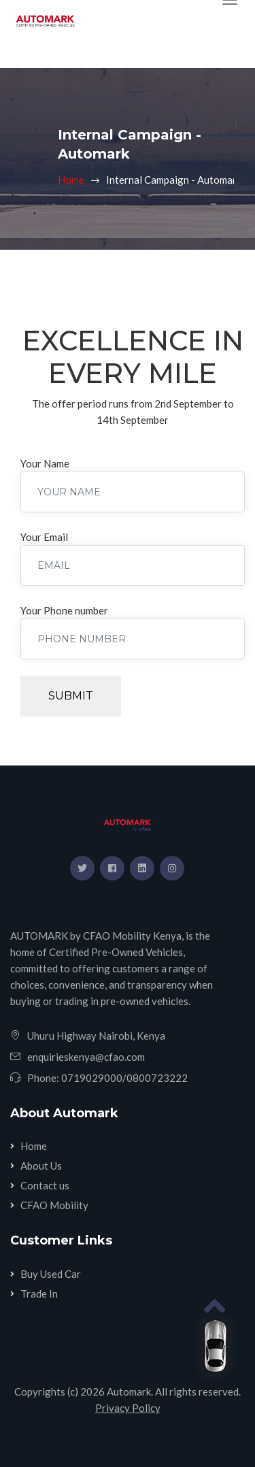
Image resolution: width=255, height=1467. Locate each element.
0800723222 (157, 1078)
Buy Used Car (50, 1274)
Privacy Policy (127, 1408)
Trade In (39, 1293)
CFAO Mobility (54, 1205)
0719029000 (91, 1078)
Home (71, 180)
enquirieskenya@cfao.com (86, 1057)
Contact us (44, 1185)
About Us (41, 1165)
